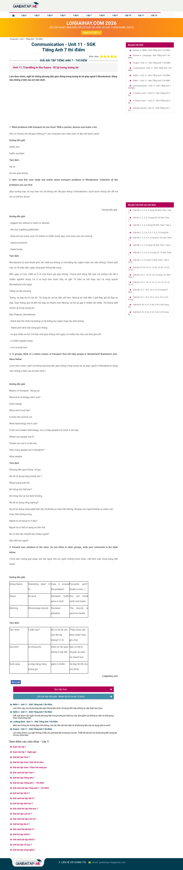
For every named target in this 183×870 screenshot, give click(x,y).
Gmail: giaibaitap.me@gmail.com (109, 862)
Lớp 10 (128, 15)
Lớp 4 (49, 15)
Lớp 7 (89, 15)
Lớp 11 (141, 15)
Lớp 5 (62, 15)
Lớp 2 (23, 15)
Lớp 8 (102, 15)
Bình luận (16, 682)
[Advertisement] (63, 105)
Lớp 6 (75, 15)
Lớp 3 (36, 15)
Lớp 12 (154, 15)
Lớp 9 (115, 15)
